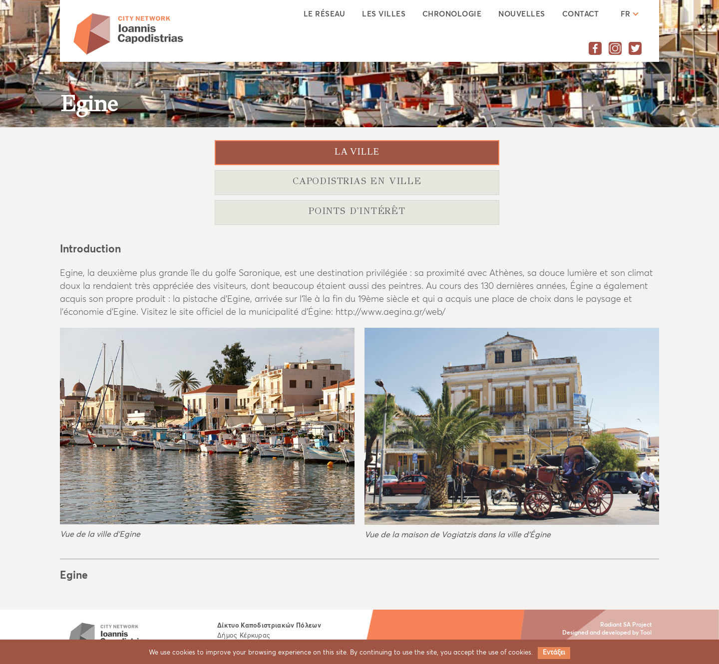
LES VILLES (383, 14)
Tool (646, 633)
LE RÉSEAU (324, 14)
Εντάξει (554, 653)
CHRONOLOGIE (451, 14)
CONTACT (580, 14)
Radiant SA (615, 625)
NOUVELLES (521, 14)
